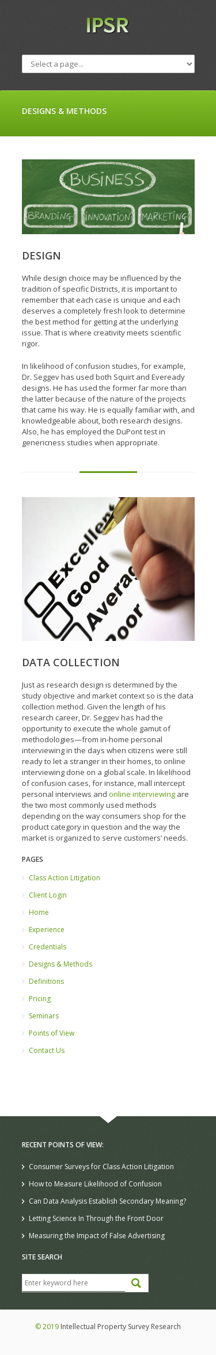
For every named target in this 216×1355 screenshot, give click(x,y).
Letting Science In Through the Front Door (96, 1218)
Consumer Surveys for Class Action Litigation (101, 1166)
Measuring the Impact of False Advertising (97, 1236)
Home (39, 912)
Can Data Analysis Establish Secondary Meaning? (107, 1201)
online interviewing (142, 794)
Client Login (48, 895)
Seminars (44, 1016)
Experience (47, 929)
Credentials (47, 947)
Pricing (40, 998)
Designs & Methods (60, 964)
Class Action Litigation (64, 878)
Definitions (46, 981)
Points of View (51, 1033)
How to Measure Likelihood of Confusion (95, 1184)
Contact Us (47, 1050)
